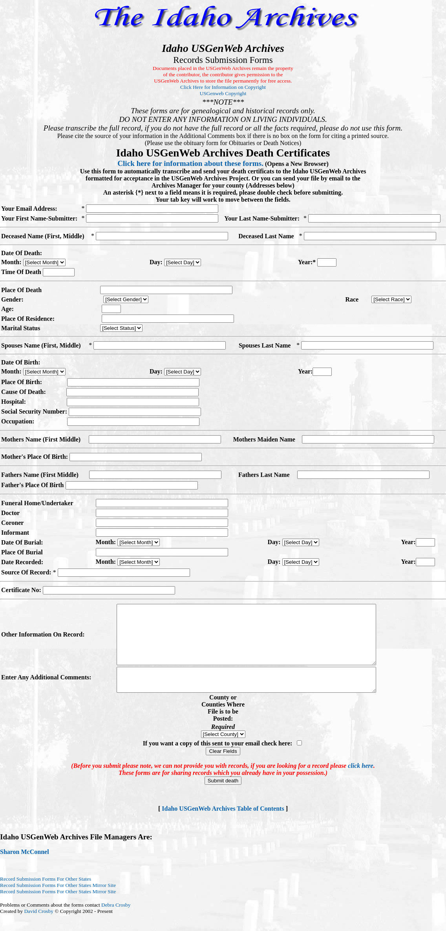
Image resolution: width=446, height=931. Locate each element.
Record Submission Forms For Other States (45, 895)
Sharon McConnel (24, 868)
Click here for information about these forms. (190, 163)
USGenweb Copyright (223, 93)
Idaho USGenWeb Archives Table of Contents (223, 825)
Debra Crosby (115, 921)
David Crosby (38, 928)
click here (360, 782)
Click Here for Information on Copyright (223, 87)
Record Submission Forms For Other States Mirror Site (58, 902)
